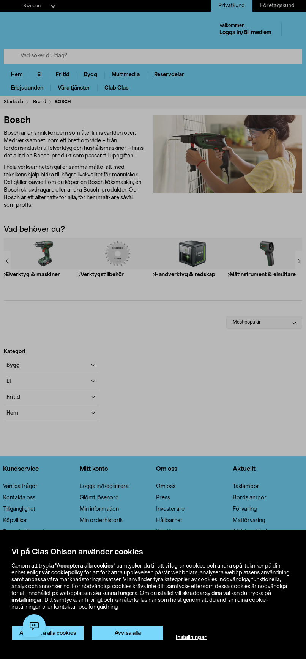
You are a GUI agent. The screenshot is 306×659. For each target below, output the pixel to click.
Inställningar (191, 637)
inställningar (26, 600)
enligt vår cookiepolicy (55, 573)
